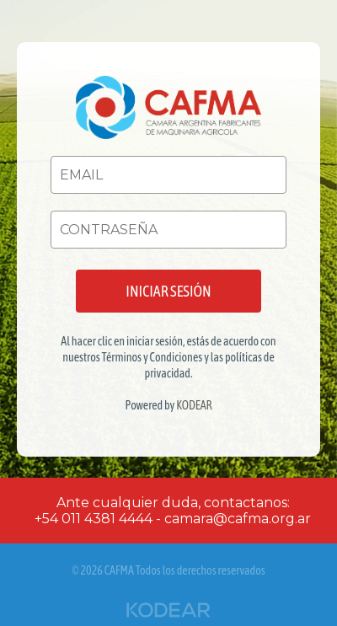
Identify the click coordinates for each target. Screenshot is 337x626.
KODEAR (193, 405)
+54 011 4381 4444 (93, 519)
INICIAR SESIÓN (168, 291)
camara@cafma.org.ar (237, 519)
